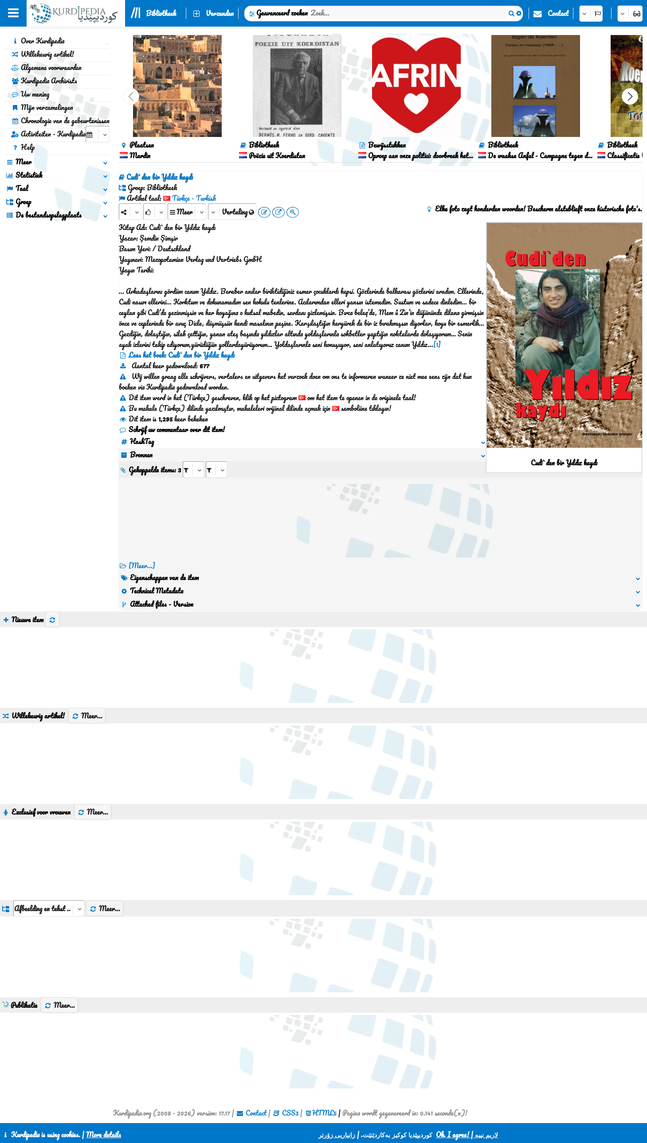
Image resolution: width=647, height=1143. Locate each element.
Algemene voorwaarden (46, 67)
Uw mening (30, 94)
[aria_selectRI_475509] (193, 469)
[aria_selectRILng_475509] (216, 469)
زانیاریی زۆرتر (336, 1134)
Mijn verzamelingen (42, 107)
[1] (437, 344)
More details (103, 1134)
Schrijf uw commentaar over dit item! (172, 429)
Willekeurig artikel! (42, 54)
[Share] (130, 211)
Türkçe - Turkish (194, 198)
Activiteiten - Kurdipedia (48, 134)
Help (23, 147)
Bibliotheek (161, 13)
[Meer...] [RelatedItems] (142, 565)
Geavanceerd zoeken (282, 13)
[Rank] (154, 211)
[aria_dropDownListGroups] (49, 908)
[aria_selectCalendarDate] (97, 134)
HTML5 (324, 1113)
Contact (558, 13)
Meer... (86, 715)
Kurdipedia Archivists (44, 80)
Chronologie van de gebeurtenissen (60, 120)
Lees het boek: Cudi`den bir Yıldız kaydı (182, 355)
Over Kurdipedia (37, 40)
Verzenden (220, 13)
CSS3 (290, 1113)
